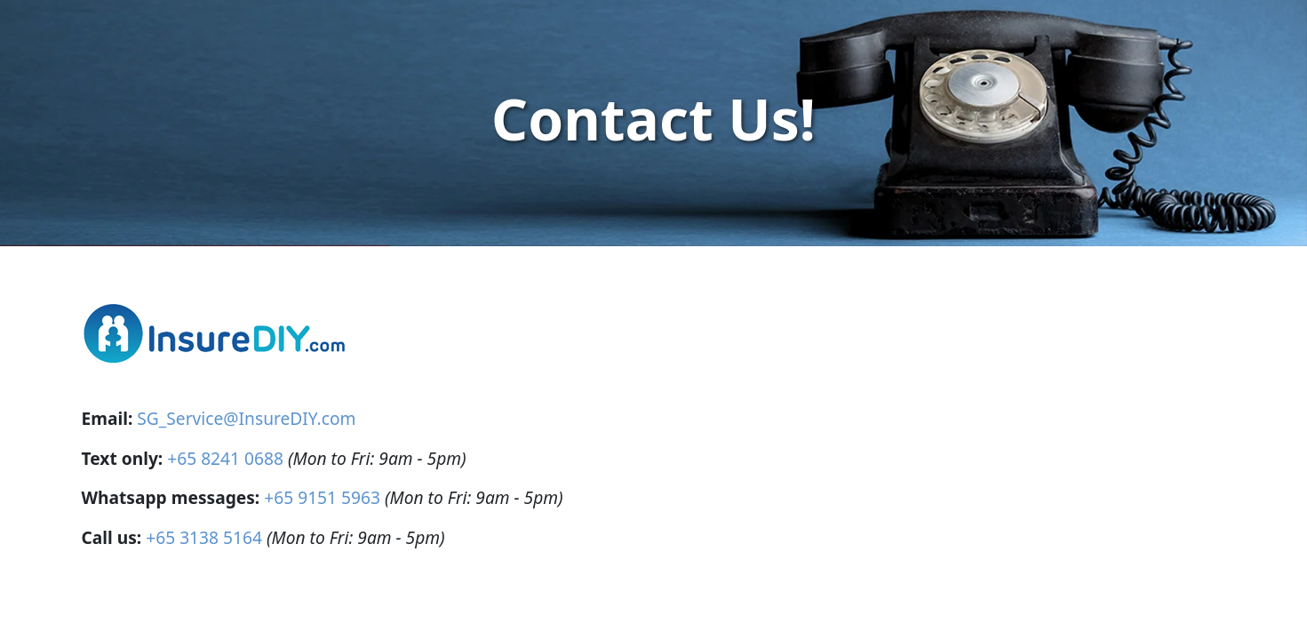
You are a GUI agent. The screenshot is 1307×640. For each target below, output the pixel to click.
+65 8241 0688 (225, 458)
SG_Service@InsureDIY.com (246, 418)
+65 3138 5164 (204, 537)
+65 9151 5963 (322, 497)
